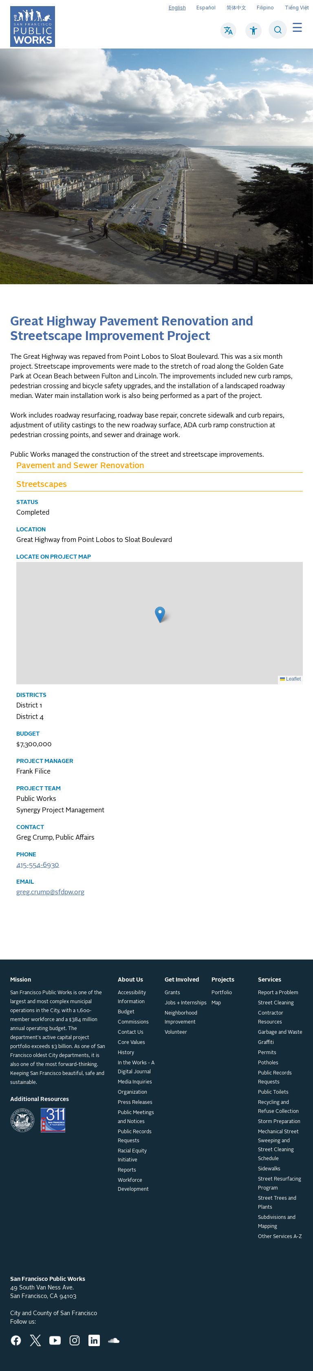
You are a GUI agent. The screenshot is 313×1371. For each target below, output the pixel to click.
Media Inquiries (135, 1082)
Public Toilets (273, 1092)
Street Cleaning (276, 1003)
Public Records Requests (135, 1136)
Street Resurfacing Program (279, 1184)
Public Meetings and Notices (136, 1117)
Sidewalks (269, 1169)
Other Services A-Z (280, 1236)
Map (216, 1003)
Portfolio (222, 993)
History (126, 1052)
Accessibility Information (132, 997)
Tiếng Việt (297, 7)
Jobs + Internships (186, 1003)
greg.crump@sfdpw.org (50, 892)
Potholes (268, 1063)
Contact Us (130, 1032)
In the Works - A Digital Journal (136, 1068)
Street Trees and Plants (277, 1203)
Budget (126, 1012)
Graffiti (266, 1042)
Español (206, 7)
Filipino (265, 7)
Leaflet (290, 679)
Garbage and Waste (280, 1032)
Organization (132, 1092)
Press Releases (135, 1102)
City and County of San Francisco (53, 1313)
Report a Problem (278, 993)
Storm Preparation (279, 1121)
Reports (127, 1170)
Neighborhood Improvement (181, 1018)
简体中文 (236, 7)
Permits (267, 1052)
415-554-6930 (37, 865)
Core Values (131, 1042)
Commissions (133, 1022)
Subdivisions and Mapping (276, 1222)
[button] (160, 614)
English (177, 7)
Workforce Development (133, 1185)
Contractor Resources (270, 1018)
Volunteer (176, 1032)
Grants (172, 993)
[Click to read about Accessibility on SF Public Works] (253, 34)
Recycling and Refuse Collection (278, 1107)
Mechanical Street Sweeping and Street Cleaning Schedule (278, 1145)
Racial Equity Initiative (132, 1156)
